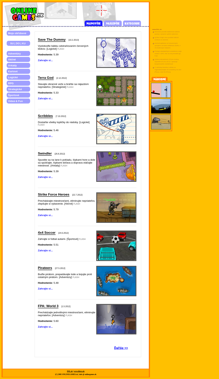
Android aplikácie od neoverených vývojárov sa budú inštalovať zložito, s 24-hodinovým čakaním (168, 45)
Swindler (45, 153)
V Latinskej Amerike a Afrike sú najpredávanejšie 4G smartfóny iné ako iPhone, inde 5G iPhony (168, 70)
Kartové (13, 71)
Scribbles (45, 116)
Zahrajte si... (45, 60)
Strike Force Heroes (53, 194)
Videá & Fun (15, 101)
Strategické (15, 89)
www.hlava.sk (79, 371)
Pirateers (45, 268)
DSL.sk (70, 371)
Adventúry (14, 53)
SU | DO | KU (17, 43)
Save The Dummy (52, 39)
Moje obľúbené (17, 33)
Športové (13, 95)
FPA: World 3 (48, 306)
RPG (11, 83)
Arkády (12, 65)
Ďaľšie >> (121, 348)
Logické (13, 77)
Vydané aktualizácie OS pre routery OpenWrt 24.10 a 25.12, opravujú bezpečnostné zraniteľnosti (167, 61)
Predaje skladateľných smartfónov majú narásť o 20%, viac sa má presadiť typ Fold (168, 53)
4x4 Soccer (47, 232)
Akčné (12, 59)
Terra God (46, 78)
